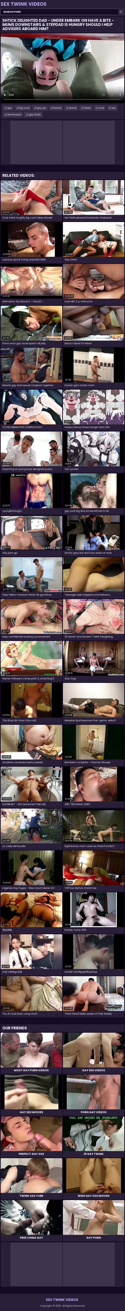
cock (101, 108)
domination (14, 114)
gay (9, 108)
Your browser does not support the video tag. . (62, 68)
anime (73, 108)
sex (114, 108)
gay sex (41, 108)
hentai (57, 108)
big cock (24, 108)
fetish (87, 108)
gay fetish (35, 114)
